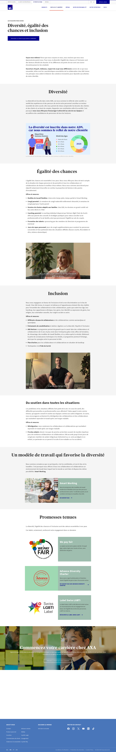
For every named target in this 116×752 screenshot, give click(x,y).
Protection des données (77, 750)
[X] (78, 728)
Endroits (44, 7)
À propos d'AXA (37, 2)
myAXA (47, 2)
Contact (8, 728)
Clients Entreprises (24, 2)
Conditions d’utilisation (62, 750)
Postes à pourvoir (11, 732)
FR (11, 750)
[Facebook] (69, 728)
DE (7, 750)
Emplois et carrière (56, 7)
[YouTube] (83, 728)
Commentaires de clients (13, 738)
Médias (68, 7)
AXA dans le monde (43, 728)
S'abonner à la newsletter (13, 742)
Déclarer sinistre (25, 728)
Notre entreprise (95, 7)
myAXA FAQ (24, 742)
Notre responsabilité (79, 7)
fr (92, 2)
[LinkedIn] (88, 728)
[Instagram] (73, 728)
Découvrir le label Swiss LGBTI (71, 615)
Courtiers (9, 735)
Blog (105, 7)
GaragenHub (24, 738)
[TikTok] (93, 728)
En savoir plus (66, 498)
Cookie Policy (90, 750)
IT (13, 750)
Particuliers (11, 2)
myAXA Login (25, 735)
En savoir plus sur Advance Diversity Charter (74, 584)
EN (17, 750)
